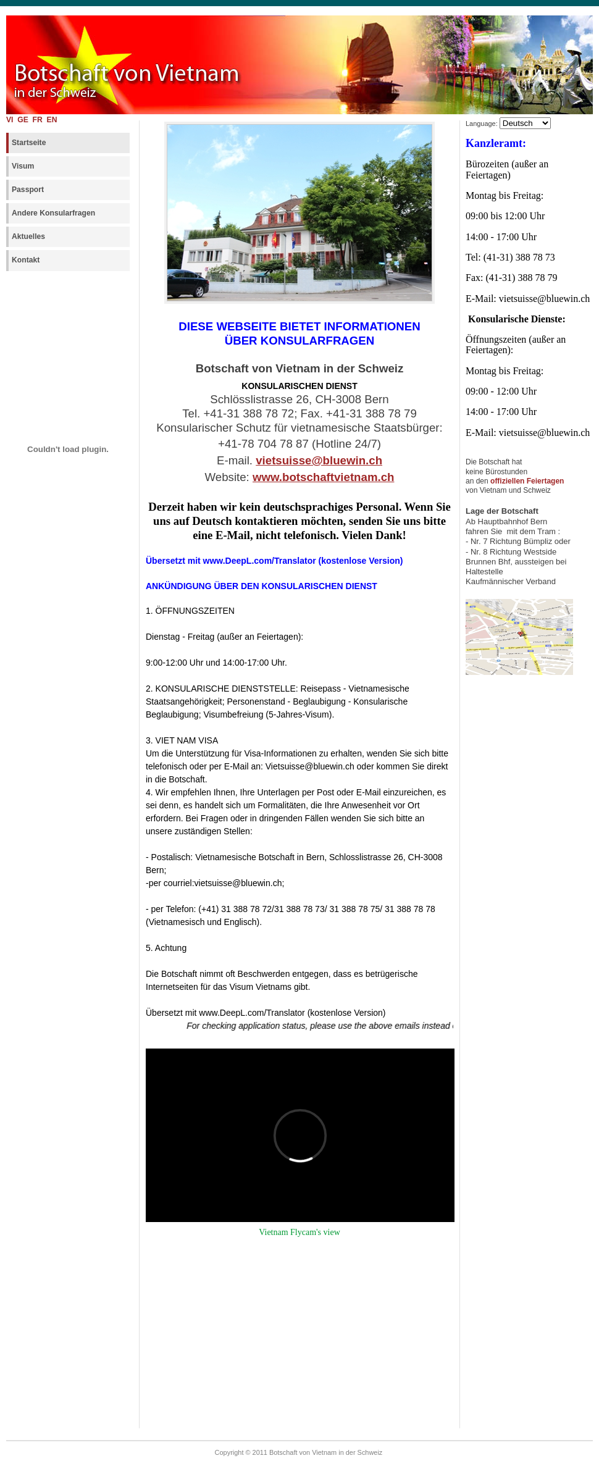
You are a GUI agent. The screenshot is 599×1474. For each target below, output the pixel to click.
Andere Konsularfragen (53, 213)
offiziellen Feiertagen (527, 481)
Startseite (29, 142)
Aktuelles (28, 236)
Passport (28, 189)
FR (39, 119)
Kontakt (26, 260)
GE (24, 119)
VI (10, 119)
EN (52, 119)
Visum (23, 166)
